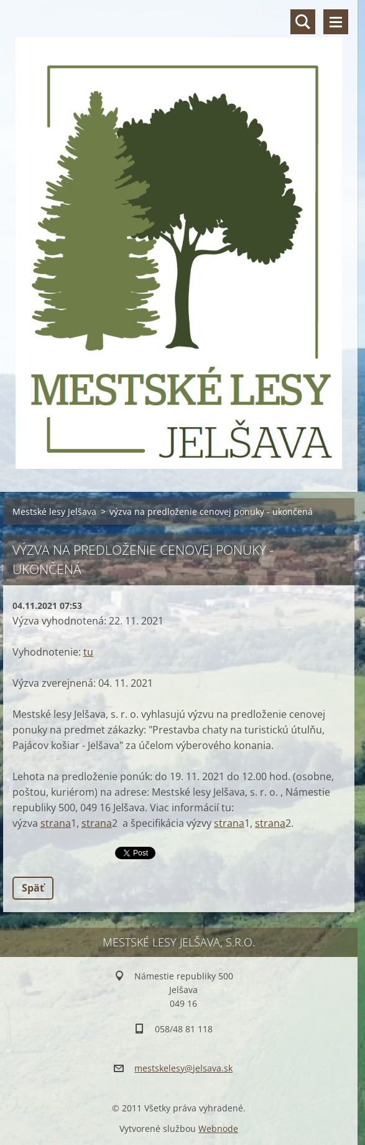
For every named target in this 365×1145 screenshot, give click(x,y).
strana (55, 823)
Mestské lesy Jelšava (54, 511)
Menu (335, 21)
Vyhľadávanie (302, 21)
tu (88, 652)
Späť (33, 888)
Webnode (218, 1128)
